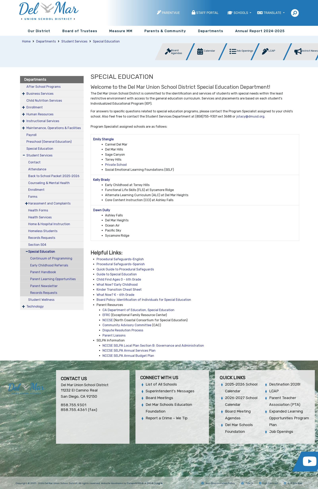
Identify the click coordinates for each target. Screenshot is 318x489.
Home (26, 41)
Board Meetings (159, 397)
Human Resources (39, 114)
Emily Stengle (103, 139)
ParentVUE (171, 13)
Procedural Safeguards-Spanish (121, 264)
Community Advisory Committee (126, 325)
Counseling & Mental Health (49, 183)
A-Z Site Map (293, 483)
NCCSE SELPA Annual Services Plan (129, 350)
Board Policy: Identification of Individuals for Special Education (144, 300)
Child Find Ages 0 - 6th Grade (119, 279)
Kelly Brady (101, 180)
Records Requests (41, 238)
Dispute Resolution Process (122, 330)
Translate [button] (272, 13)
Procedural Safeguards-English (120, 259)
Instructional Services (42, 121)
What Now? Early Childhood (117, 284)
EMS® (150, 483)
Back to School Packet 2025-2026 (53, 176)
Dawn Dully (101, 210)
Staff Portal (207, 13)
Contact (34, 162)
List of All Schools (161, 384)
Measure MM (120, 31)
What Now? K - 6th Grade (115, 295)
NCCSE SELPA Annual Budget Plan (128, 356)
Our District (39, 31)
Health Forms (38, 210)
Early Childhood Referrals (49, 265)
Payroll (31, 135)
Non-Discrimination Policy (218, 483)
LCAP (274, 391)
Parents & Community (165, 31)
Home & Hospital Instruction (49, 224)
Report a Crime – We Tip (167, 418)
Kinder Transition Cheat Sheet (119, 289)
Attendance (37, 169)
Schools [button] (241, 13)
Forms (32, 197)
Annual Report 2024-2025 (259, 31)
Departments (210, 31)
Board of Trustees (79, 31)
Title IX (247, 483)
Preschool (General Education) (49, 142)
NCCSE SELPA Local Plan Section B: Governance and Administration (153, 345)
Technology (35, 306)
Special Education (106, 41)
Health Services (40, 217)
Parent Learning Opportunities (53, 279)
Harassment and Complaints (49, 203)
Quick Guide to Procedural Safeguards (125, 269)
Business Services (39, 93)
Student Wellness (41, 300)
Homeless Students (42, 231)
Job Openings (281, 431)
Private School (116, 165)
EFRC (106, 315)
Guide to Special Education (117, 274)
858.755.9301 (73, 405)
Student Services (74, 41)
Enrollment (34, 107)
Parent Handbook (43, 272)
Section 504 (37, 245)
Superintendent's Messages (170, 391)
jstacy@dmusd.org (250, 116)
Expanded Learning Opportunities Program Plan (289, 418)
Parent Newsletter (44, 286)
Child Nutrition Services (44, 100)
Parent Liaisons (114, 335)
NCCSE (107, 320)
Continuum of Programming (51, 258)
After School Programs (43, 87)
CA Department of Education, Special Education (138, 310)
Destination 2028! (284, 384)
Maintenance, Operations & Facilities (53, 128)
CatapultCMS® (135, 483)
